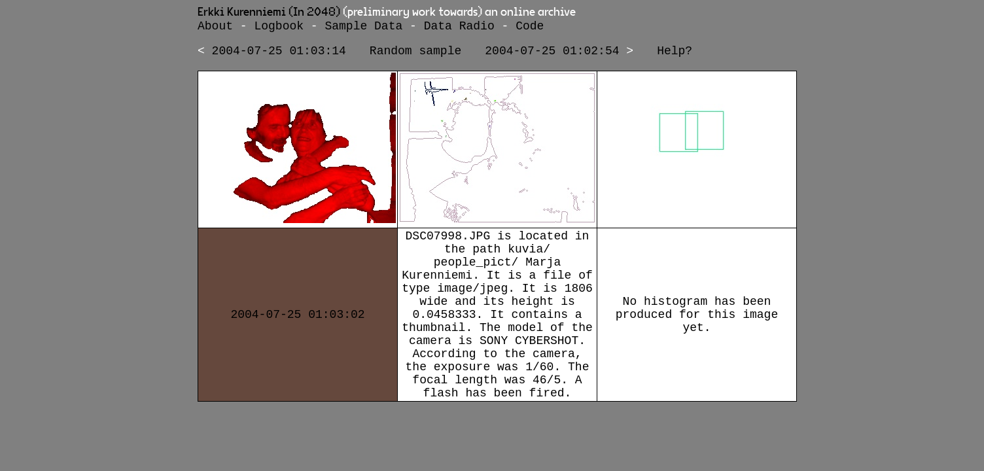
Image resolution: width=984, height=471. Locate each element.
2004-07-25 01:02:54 (552, 55)
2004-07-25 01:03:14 (279, 55)
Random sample (415, 55)
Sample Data (363, 27)
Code (530, 27)
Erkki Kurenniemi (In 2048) (269, 12)
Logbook (279, 27)
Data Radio (459, 27)
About (215, 27)
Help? (674, 55)
